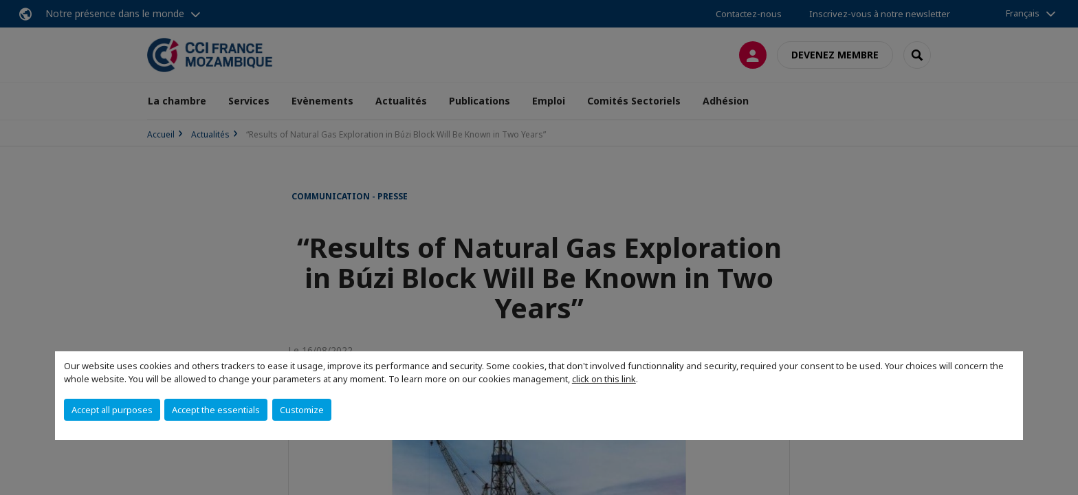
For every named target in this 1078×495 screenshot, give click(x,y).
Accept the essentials (216, 410)
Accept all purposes (112, 410)
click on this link (604, 379)
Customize (302, 410)
